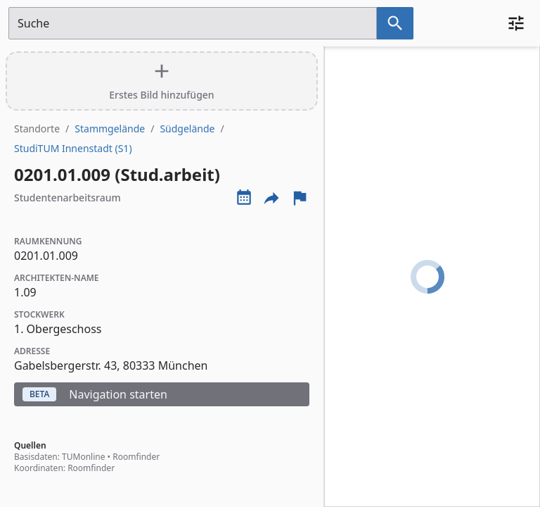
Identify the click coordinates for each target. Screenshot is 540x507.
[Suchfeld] (192, 23)
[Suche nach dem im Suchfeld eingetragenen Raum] (395, 23)
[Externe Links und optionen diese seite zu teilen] (271, 198)
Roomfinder (136, 457)
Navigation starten (94, 394)
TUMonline (83, 457)
